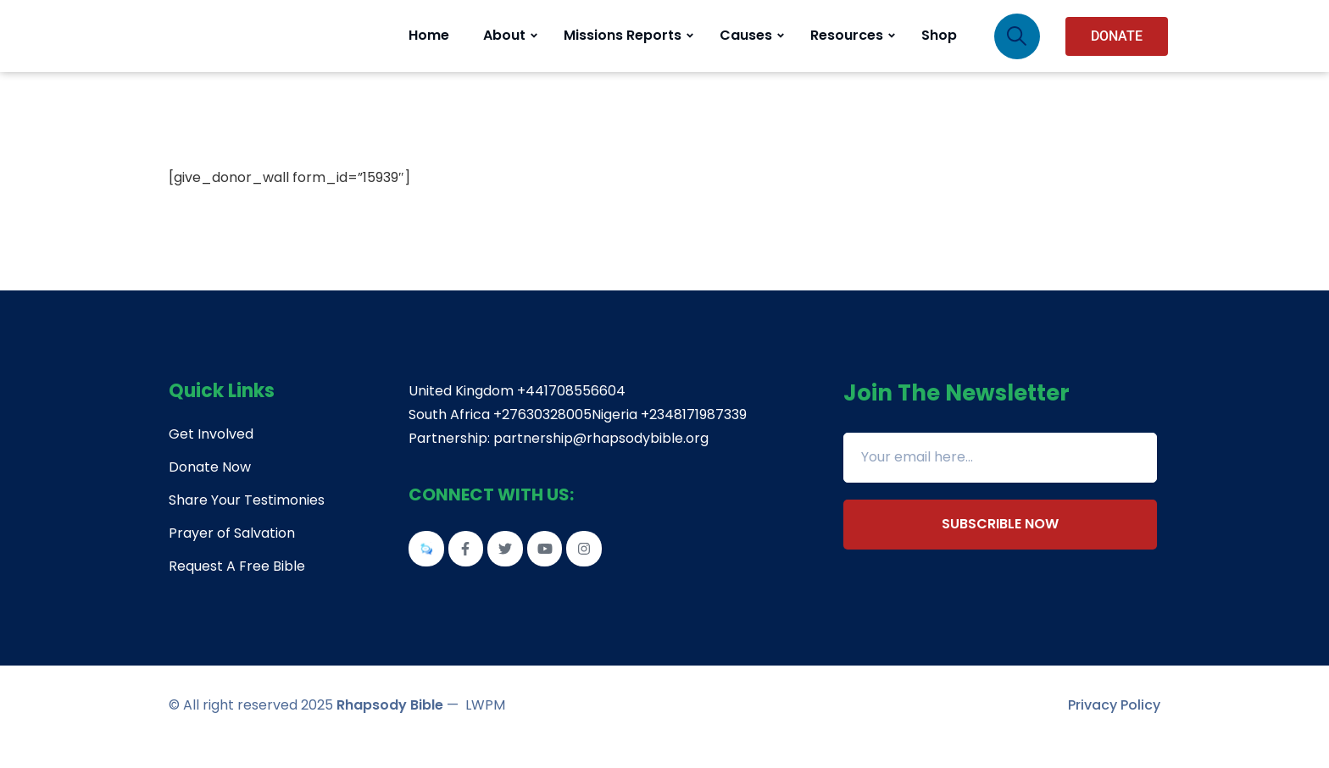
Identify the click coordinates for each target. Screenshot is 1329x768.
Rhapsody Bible (389, 728)
